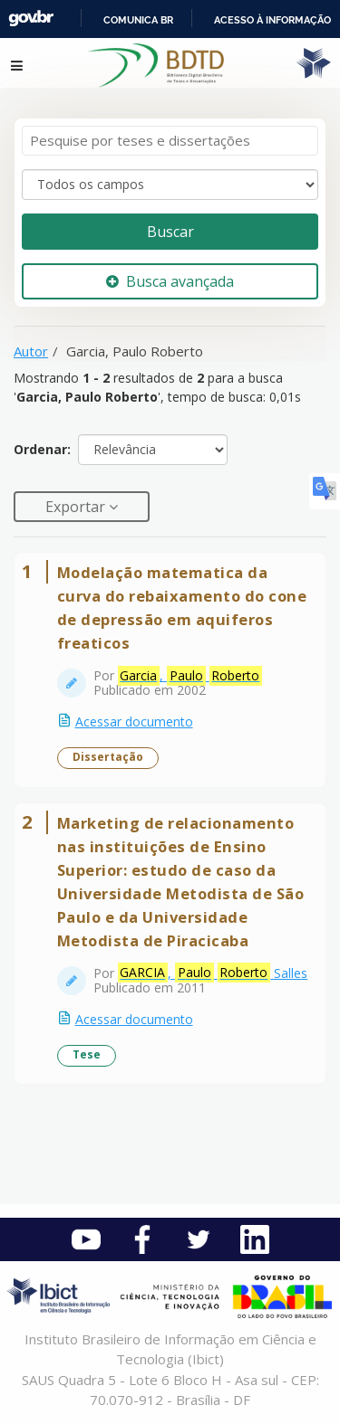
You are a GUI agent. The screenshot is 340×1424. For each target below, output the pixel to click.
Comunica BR (138, 19)
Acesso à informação (272, 19)
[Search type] (170, 184)
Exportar (77, 507)
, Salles (213, 973)
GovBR (30, 18)
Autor (31, 351)
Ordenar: (42, 449)
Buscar (170, 232)
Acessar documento (134, 721)
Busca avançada (170, 281)
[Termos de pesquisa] (170, 141)
